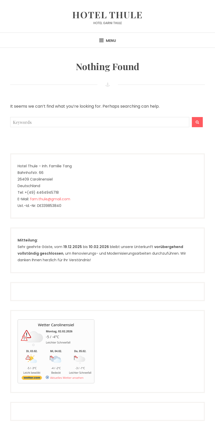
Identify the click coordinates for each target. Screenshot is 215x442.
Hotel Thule (107, 14)
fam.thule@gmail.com (50, 199)
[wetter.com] (32, 379)
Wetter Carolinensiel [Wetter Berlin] (56, 324)
